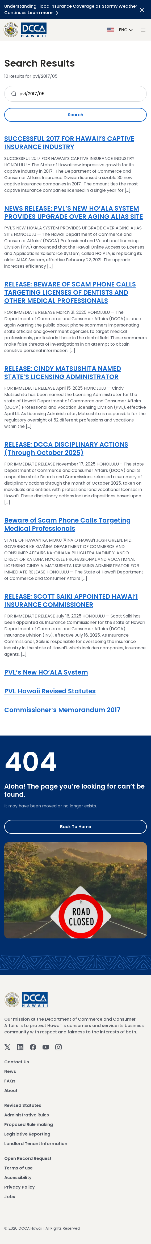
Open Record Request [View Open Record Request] (28, 1158)
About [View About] (11, 1091)
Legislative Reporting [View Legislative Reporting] (27, 1134)
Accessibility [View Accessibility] (18, 1178)
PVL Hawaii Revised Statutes (50, 691)
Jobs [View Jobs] (9, 1197)
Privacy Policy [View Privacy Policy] (19, 1187)
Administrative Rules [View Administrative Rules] (26, 1115)
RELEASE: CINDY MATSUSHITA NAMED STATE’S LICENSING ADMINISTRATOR (62, 372)
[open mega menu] (143, 29)
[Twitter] (7, 1047)
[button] (120, 30)
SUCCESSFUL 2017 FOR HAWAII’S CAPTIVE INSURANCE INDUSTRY (69, 142)
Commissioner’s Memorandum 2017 (62, 710)
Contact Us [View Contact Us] (16, 1062)
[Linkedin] (20, 1047)
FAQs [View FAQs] (9, 1081)
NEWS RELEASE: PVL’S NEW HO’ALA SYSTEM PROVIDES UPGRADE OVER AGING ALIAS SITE (73, 212)
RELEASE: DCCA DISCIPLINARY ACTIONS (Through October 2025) (66, 448)
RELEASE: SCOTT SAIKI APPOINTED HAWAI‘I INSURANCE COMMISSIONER (71, 600)
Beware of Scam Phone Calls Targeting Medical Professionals (67, 524)
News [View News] (10, 1071)
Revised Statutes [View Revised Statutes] (22, 1105)
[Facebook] (33, 1047)
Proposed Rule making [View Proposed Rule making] (28, 1124)
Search (75, 115)
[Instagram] (58, 1047)
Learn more (44, 13)
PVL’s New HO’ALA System (46, 672)
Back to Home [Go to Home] (75, 827)
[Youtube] (46, 1047)
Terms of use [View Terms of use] (18, 1168)
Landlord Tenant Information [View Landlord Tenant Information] (35, 1144)
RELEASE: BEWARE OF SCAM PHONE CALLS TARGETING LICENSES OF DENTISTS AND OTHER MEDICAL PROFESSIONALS (70, 292)
